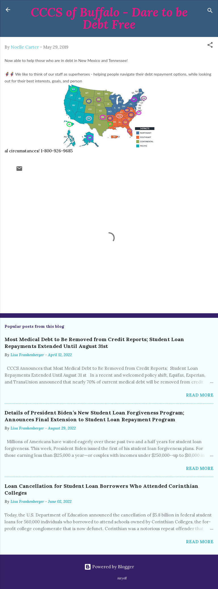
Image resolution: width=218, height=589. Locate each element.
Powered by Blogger (109, 566)
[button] (210, 46)
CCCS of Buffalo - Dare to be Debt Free (109, 18)
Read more (199, 395)
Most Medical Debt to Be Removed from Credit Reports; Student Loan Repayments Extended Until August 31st (94, 342)
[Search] (210, 11)
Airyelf (122, 578)
